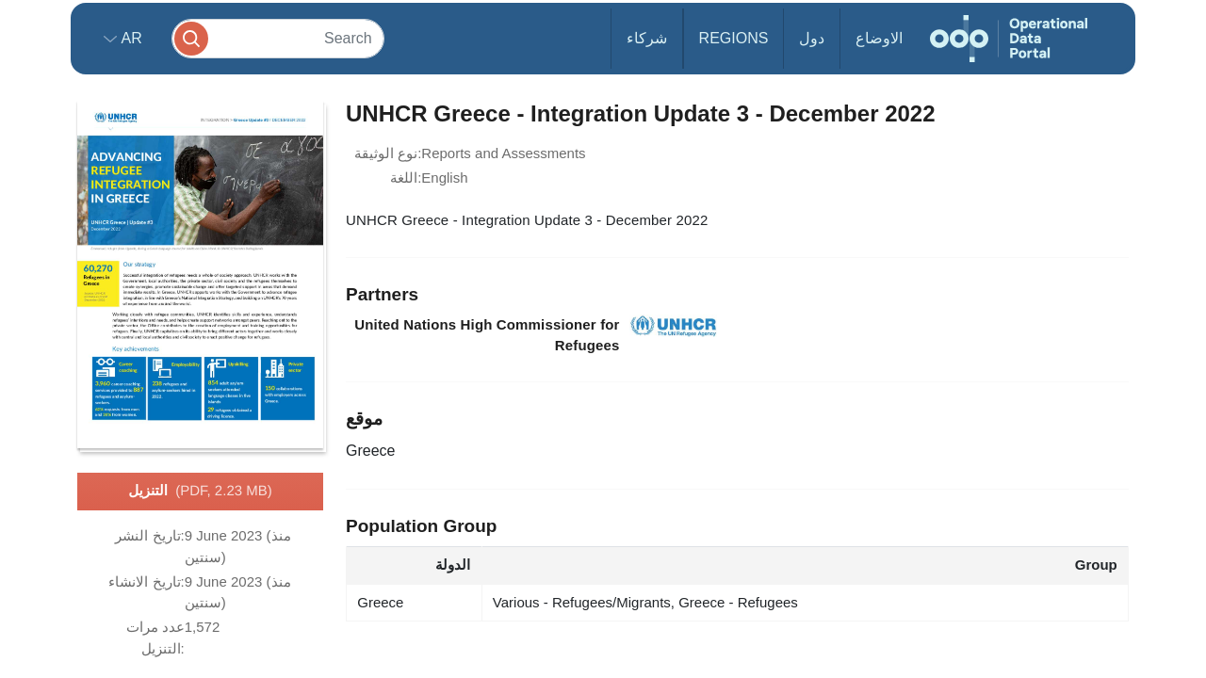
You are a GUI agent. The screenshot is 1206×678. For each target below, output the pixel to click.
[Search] (277, 38)
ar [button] (129, 38)
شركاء (647, 38)
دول (811, 38)
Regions (734, 38)
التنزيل (199, 491)
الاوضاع (879, 38)
